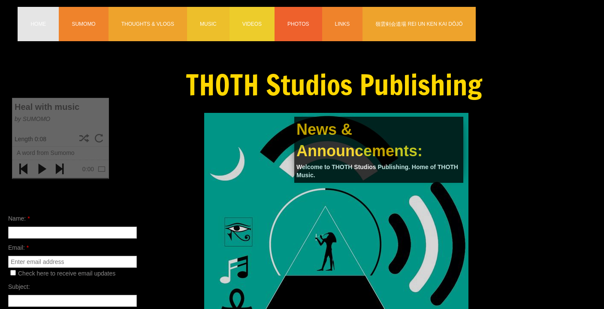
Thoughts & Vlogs (147, 24)
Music (208, 24)
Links (342, 24)
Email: (18, 247)
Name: (19, 218)
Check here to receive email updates (62, 273)
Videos (252, 24)
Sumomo (83, 24)
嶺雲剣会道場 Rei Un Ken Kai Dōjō (418, 24)
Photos (298, 24)
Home (38, 24)
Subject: (19, 286)
